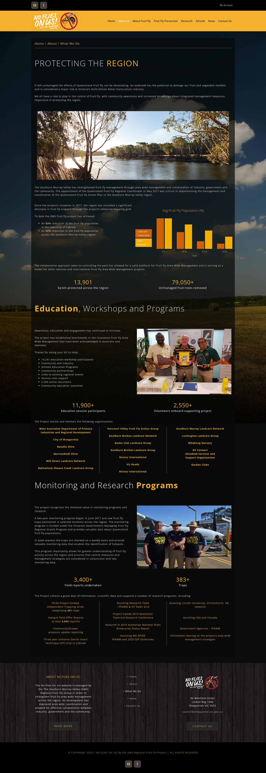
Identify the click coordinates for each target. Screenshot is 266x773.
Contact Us (133, 705)
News (133, 698)
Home (133, 676)
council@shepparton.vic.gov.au (202, 711)
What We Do (133, 691)
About (133, 683)
